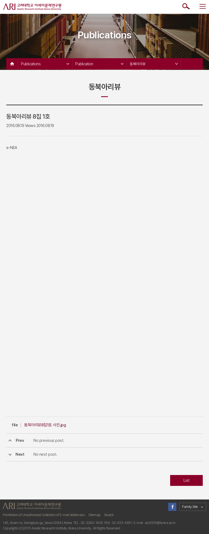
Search (109, 515)
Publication (99, 64)
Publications (45, 64)
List (186, 480)
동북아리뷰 (154, 64)
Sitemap (94, 515)
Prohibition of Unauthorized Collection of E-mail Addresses (44, 515)
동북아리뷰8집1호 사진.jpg (45, 425)
